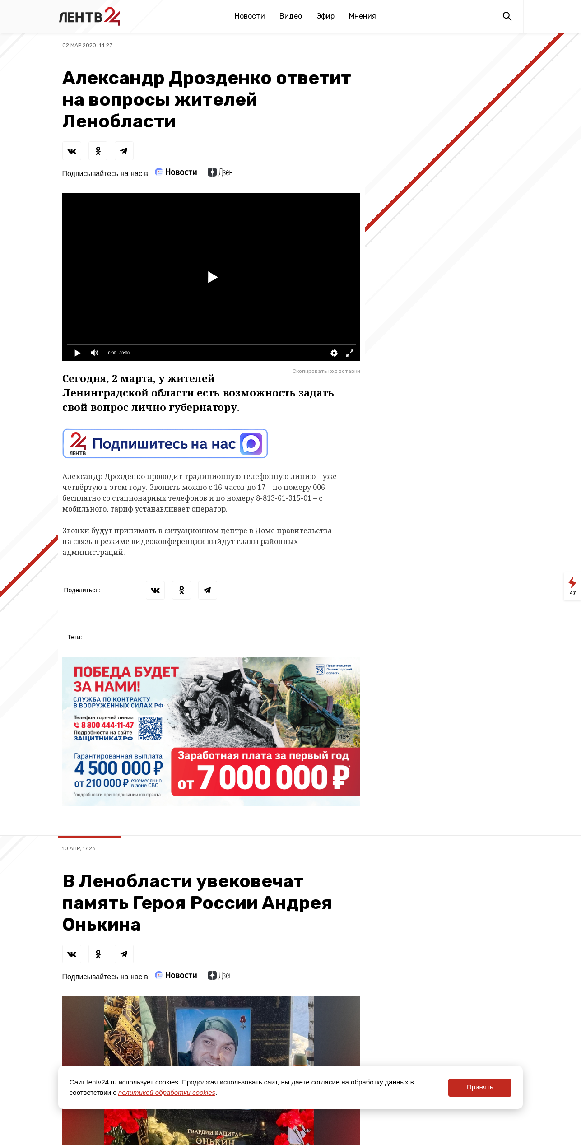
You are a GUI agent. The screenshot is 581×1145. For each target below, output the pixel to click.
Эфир (325, 16)
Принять (480, 1087)
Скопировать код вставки (326, 371)
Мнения (362, 16)
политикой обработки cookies (166, 1092)
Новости (250, 16)
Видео (290, 16)
